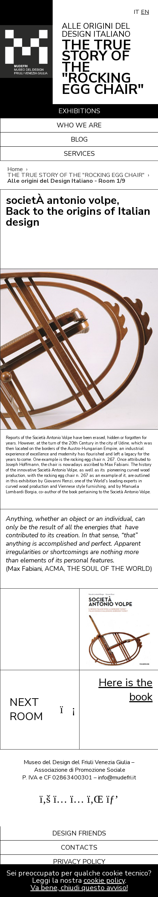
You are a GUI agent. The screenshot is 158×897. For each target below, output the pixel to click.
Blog (79, 139)
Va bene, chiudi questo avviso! (79, 888)
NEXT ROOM (39, 709)
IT (136, 12)
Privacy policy (79, 861)
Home (15, 169)
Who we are (79, 125)
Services (79, 153)
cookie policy (104, 880)
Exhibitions (79, 111)
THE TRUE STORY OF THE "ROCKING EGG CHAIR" (76, 175)
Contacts (79, 847)
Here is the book (125, 689)
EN (145, 12)
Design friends (79, 833)
